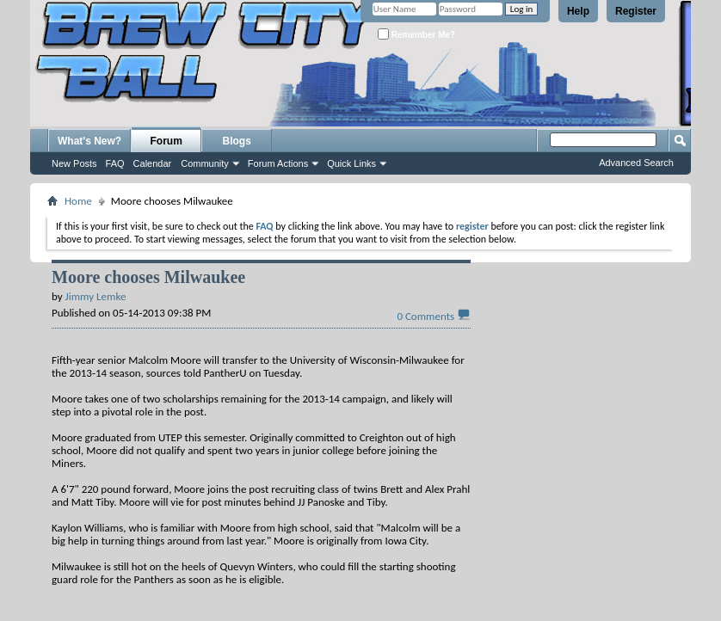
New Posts (74, 163)
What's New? (89, 141)
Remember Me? (416, 34)
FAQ (115, 163)
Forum (166, 141)
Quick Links (351, 163)
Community (205, 163)
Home (78, 200)
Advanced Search (636, 162)
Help (578, 11)
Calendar (152, 163)
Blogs (237, 141)
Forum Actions (278, 163)
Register (635, 11)
